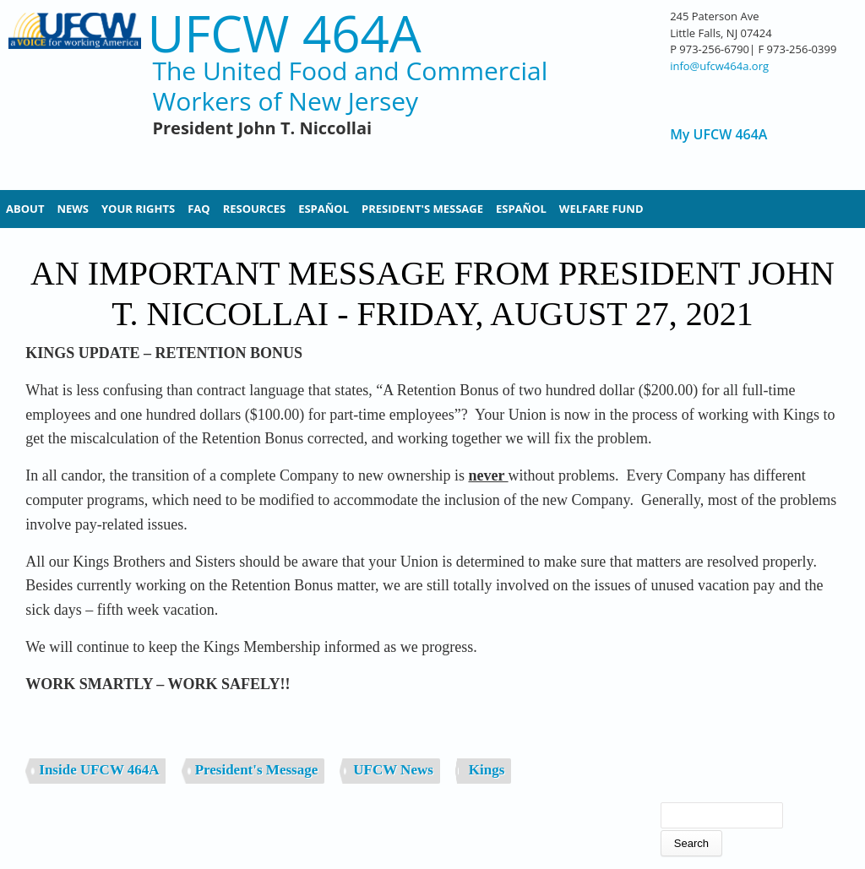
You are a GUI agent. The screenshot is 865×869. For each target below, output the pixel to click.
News (73, 208)
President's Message (422, 208)
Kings (487, 770)
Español (323, 208)
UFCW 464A (284, 33)
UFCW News (393, 770)
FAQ (198, 208)
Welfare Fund (601, 208)
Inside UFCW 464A (99, 770)
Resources (254, 208)
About (25, 208)
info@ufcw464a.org (719, 65)
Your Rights (138, 208)
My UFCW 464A (718, 134)
